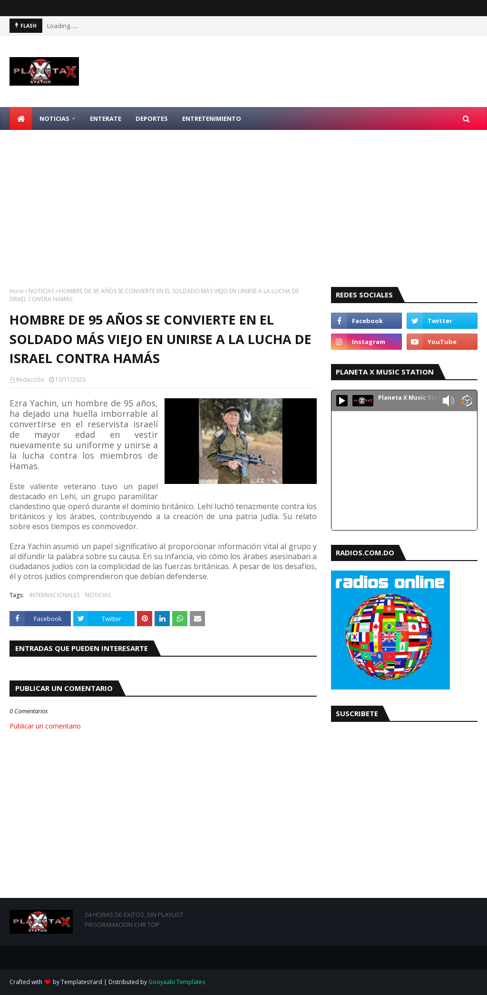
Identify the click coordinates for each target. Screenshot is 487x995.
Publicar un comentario (45, 725)
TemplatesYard (81, 982)
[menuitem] (21, 118)
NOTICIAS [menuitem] (54, 118)
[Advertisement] (243, 201)
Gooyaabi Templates (176, 982)
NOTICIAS (41, 291)
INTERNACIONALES (54, 595)
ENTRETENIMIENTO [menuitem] (211, 118)
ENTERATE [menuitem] (105, 118)
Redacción (30, 379)
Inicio (17, 291)
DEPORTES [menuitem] (152, 118)
